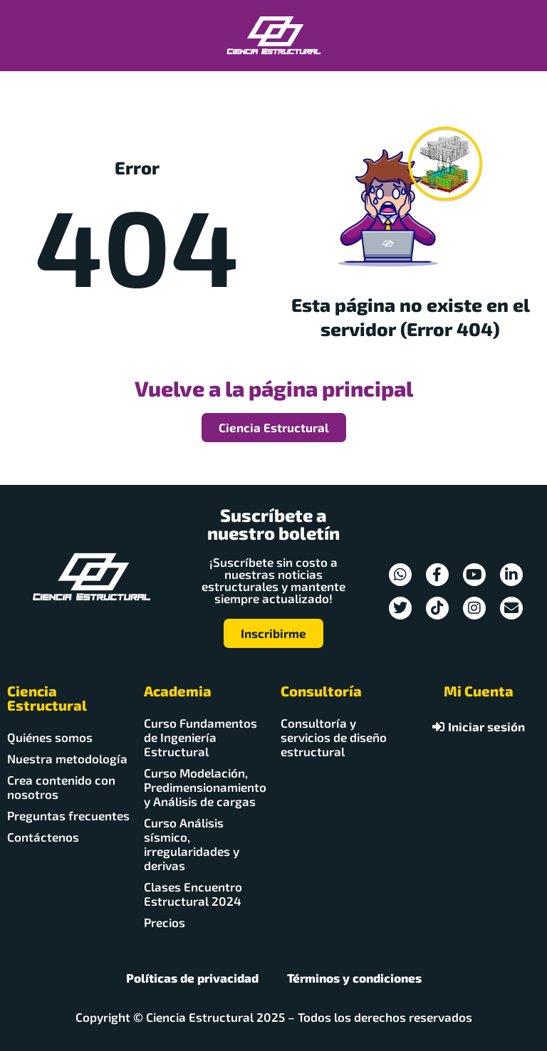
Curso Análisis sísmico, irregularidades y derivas (191, 843)
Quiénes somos (50, 737)
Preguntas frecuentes (68, 815)
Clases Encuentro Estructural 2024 (193, 893)
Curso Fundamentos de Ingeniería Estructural (200, 737)
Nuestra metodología (67, 758)
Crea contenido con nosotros (61, 787)
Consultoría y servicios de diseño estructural (334, 737)
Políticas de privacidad (192, 978)
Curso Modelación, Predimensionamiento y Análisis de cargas (205, 786)
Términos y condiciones (354, 978)
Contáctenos (43, 837)
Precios (164, 922)
